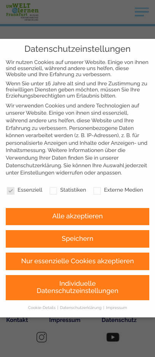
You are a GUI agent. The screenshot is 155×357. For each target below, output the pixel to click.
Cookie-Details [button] (42, 289)
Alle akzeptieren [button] (77, 198)
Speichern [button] (77, 220)
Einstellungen (37, 155)
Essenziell (24, 172)
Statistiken (68, 172)
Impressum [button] (116, 289)
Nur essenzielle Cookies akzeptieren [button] (77, 243)
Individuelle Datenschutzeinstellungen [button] (77, 269)
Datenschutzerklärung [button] (81, 289)
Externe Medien (118, 172)
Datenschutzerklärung (33, 147)
